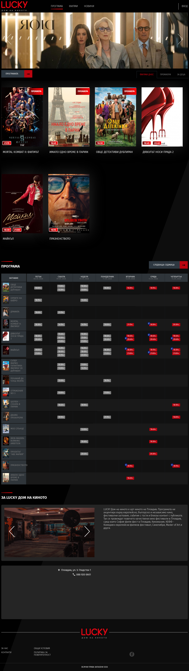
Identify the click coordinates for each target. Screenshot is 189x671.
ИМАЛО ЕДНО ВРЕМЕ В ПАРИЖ (68, 152)
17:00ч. (107, 392)
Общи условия (42, 648)
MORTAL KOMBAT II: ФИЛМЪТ (21, 152)
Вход (185, 6)
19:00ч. (107, 324)
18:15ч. (153, 350)
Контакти (6, 652)
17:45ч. (84, 338)
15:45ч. (61, 334)
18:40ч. (84, 441)
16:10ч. (84, 405)
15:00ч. (61, 392)
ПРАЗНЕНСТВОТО (59, 238)
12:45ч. (61, 380)
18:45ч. (38, 336)
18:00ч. (61, 338)
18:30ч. (38, 324)
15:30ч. (84, 334)
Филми (73, 6)
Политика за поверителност (42, 653)
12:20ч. (61, 290)
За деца (181, 74)
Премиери (165, 74)
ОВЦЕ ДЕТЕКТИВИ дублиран (114, 152)
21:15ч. (61, 312)
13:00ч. (84, 290)
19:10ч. (61, 417)
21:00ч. (61, 341)
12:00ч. (84, 429)
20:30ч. (176, 324)
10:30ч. (84, 286)
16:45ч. (38, 312)
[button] (180, 39)
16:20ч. (61, 348)
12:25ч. (84, 368)
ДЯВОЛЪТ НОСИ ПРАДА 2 (158, 152)
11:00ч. (61, 286)
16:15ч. (153, 288)
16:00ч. (38, 288)
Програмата (19, 74)
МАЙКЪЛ (8, 238)
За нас (4, 648)
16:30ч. (107, 288)
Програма (57, 6)
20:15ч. (61, 355)
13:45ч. (84, 300)
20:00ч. (84, 355)
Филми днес (147, 74)
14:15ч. (61, 324)
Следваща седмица (170, 265)
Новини (89, 6)
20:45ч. (38, 339)
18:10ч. (176, 405)
